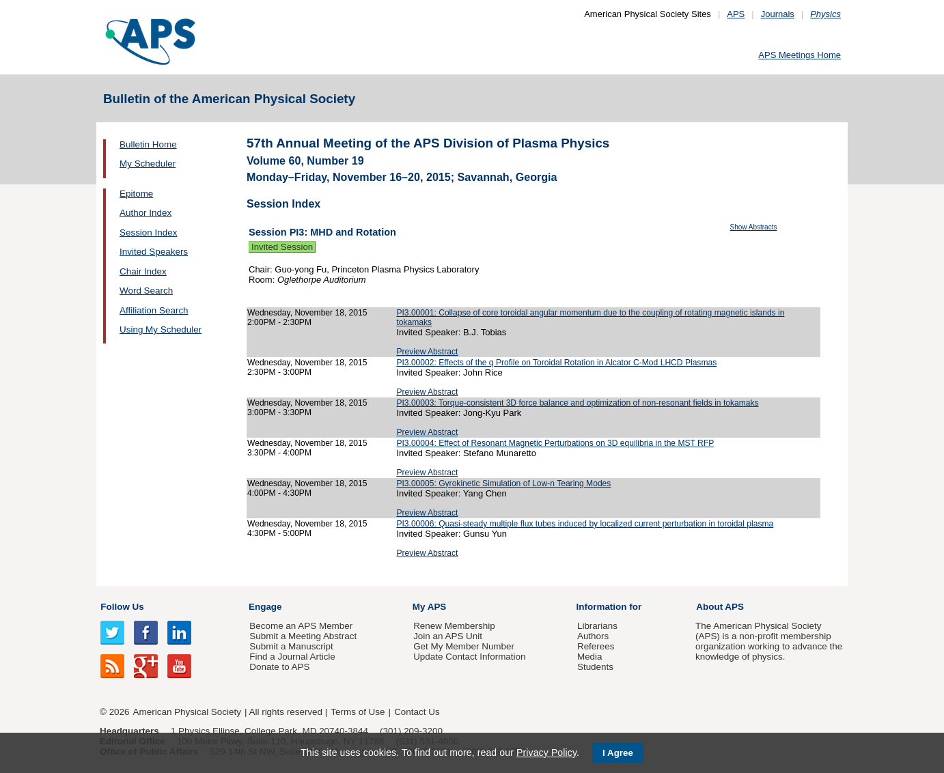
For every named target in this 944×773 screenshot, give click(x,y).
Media (589, 656)
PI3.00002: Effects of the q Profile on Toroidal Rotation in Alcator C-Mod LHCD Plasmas (556, 362)
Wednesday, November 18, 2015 (307, 313)
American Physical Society (187, 712)
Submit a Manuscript (291, 646)
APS (736, 14)
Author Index (145, 213)
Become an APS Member (300, 626)
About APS (720, 607)
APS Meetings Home (799, 55)
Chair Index (143, 271)
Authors (593, 636)
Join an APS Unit (447, 636)
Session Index (148, 232)
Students (595, 667)
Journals (777, 14)
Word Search (146, 290)
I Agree (617, 753)
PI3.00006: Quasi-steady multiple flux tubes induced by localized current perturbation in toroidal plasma (584, 524)
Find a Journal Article (292, 656)
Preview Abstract (427, 351)
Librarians (597, 626)
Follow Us (121, 607)
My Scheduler (148, 163)
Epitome (136, 193)
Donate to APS (279, 667)
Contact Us (416, 712)
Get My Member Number (463, 646)
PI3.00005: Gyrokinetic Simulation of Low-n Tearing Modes (503, 483)
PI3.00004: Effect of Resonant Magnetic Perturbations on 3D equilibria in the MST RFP (555, 443)
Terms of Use (358, 712)
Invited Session (282, 247)
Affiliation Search (154, 310)
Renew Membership (454, 626)
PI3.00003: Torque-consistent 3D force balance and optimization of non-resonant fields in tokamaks (577, 403)
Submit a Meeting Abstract (303, 636)
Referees (596, 646)
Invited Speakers (154, 252)
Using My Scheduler (161, 329)
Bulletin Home (148, 144)
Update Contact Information (469, 656)
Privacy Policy (546, 752)
